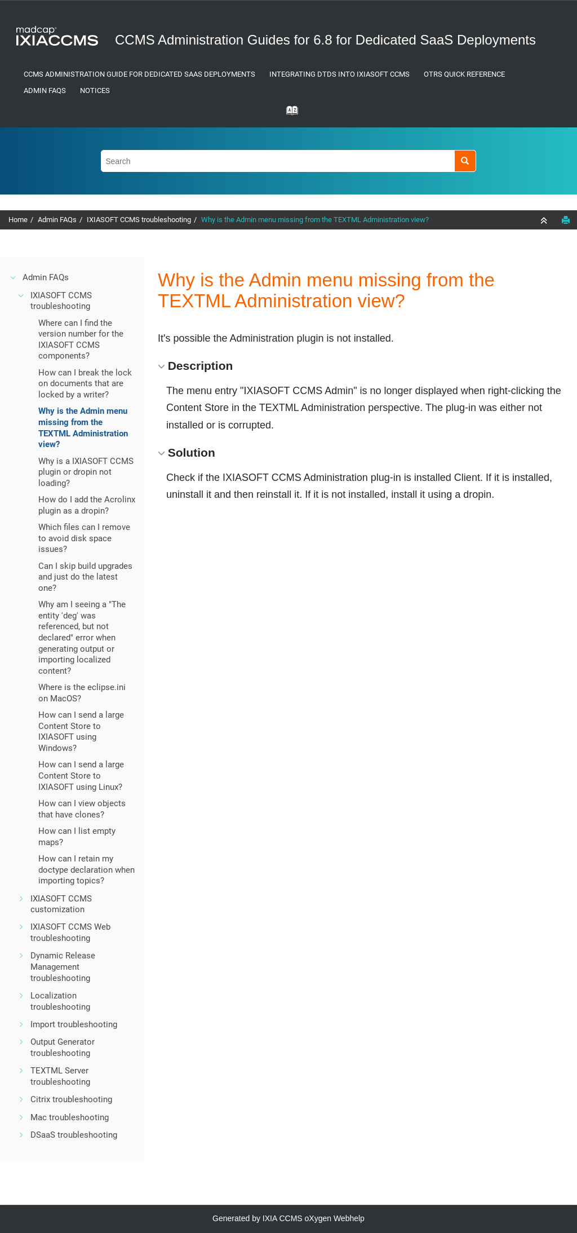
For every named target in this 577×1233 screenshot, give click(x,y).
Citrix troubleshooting (71, 1099)
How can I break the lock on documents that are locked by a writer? (85, 384)
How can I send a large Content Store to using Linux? (81, 775)
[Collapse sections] (545, 220)
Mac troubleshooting (69, 1117)
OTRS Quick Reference (464, 74)
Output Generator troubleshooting (62, 1047)
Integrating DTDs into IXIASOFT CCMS (339, 74)
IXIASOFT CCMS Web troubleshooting (70, 932)
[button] (13, 277)
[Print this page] (565, 219)
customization (61, 904)
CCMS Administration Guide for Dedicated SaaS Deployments (139, 74)
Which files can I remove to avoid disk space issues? (84, 538)
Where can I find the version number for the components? (80, 339)
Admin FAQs (45, 90)
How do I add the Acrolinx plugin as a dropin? (86, 505)
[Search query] (288, 161)
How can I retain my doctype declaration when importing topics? (86, 870)
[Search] (465, 161)
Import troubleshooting (73, 1024)
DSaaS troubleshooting (73, 1135)
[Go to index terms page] (288, 113)
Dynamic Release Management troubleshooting (62, 967)
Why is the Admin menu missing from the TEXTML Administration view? (315, 219)
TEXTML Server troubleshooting (60, 1076)
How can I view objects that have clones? (82, 809)
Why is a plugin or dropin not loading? (86, 472)
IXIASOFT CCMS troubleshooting (139, 219)
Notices (95, 90)
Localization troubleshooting (60, 1001)
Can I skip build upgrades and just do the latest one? (85, 577)
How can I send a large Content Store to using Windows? (81, 731)
